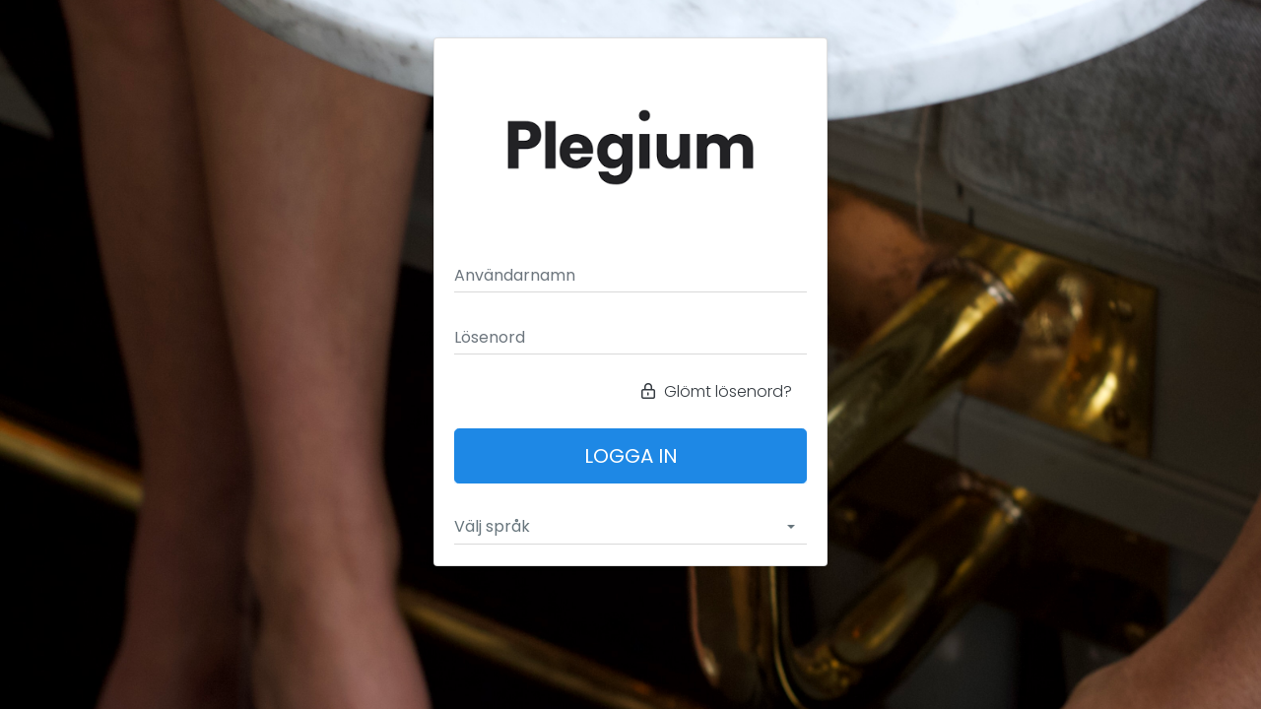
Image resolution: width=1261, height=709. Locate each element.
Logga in (631, 456)
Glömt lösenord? (716, 391)
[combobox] (630, 527)
